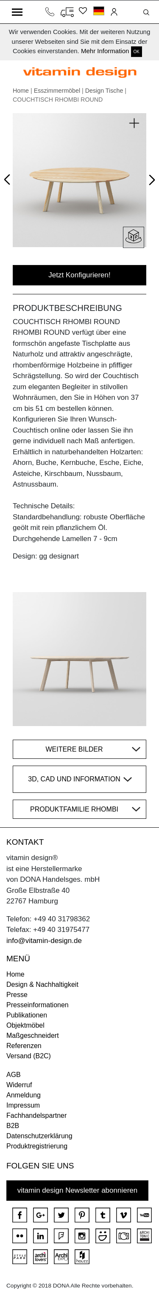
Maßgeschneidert (32, 1035)
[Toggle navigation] (17, 11)
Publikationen (26, 1015)
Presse (17, 994)
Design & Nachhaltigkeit (42, 984)
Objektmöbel (25, 1025)
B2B (12, 1125)
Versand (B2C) (28, 1056)
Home (21, 90)
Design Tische (104, 90)
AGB (13, 1074)
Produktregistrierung (36, 1146)
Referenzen (24, 1045)
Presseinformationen (37, 1005)
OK (136, 51)
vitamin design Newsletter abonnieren (77, 1190)
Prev (9, 178)
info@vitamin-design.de (44, 941)
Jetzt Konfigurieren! (79, 275)
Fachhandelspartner (36, 1115)
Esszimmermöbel (57, 90)
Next (150, 181)
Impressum (23, 1105)
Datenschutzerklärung (39, 1136)
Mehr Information (105, 50)
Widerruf (19, 1084)
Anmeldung (23, 1095)
